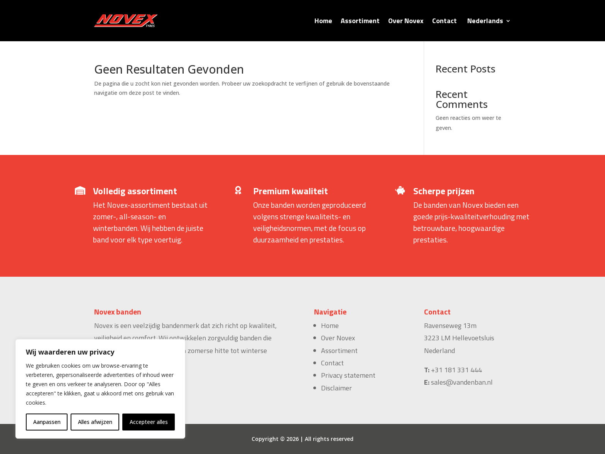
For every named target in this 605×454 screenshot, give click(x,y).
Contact (444, 20)
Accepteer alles (149, 421)
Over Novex (406, 20)
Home (323, 20)
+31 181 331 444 (456, 370)
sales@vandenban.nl (462, 382)
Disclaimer (336, 388)
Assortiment (360, 20)
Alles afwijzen (95, 421)
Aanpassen (47, 421)
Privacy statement (348, 375)
